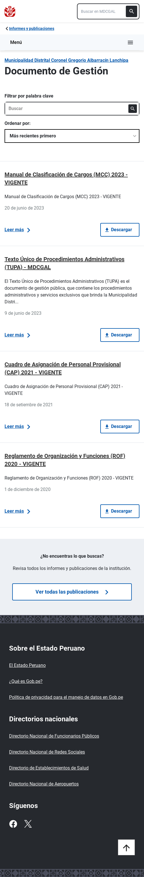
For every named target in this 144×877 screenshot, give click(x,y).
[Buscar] (131, 11)
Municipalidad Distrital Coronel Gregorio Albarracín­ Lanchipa (66, 60)
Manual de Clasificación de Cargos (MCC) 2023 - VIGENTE (66, 178)
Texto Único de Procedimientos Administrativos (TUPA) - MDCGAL (64, 263)
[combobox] (108, 11)
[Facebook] (13, 824)
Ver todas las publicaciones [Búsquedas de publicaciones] (72, 592)
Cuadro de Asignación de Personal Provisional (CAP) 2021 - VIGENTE (63, 368)
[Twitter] (28, 824)
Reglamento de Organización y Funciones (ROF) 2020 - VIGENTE (65, 459)
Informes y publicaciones (31, 28)
